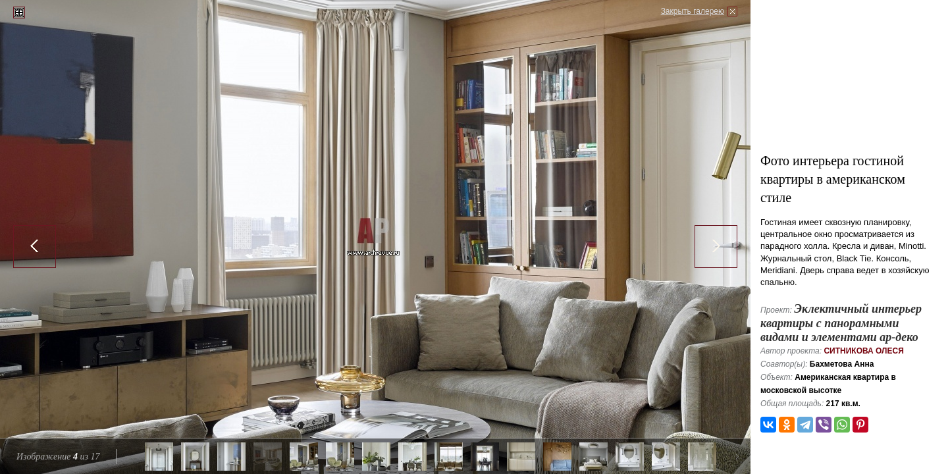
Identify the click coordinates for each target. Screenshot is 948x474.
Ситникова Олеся (863, 351)
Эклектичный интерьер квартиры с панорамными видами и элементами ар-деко (841, 323)
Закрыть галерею (692, 11)
